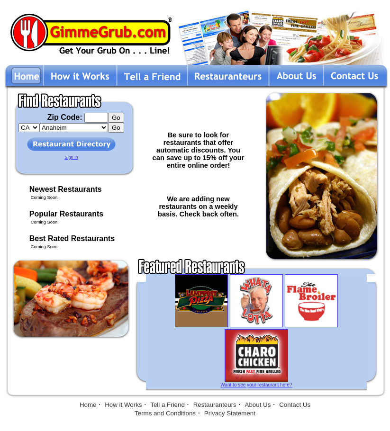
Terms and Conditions (165, 413)
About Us (258, 404)
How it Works (123, 404)
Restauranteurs (214, 404)
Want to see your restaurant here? (256, 384)
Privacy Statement (229, 413)
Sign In (71, 157)
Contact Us (294, 404)
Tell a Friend (167, 404)
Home (88, 404)
